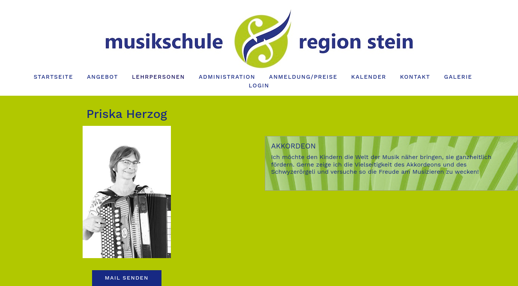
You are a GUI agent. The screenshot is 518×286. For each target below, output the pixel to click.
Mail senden (127, 278)
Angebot (102, 76)
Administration (227, 76)
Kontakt (415, 76)
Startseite (53, 76)
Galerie (458, 76)
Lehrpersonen (158, 76)
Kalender (368, 76)
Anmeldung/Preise (303, 76)
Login (259, 85)
